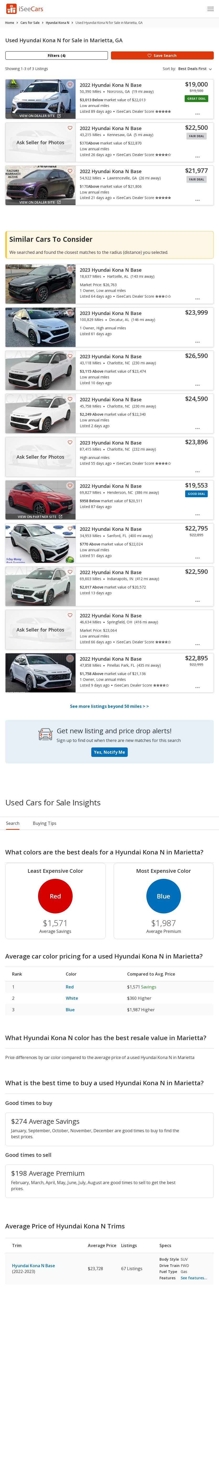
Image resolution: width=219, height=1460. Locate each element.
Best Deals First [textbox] (192, 69)
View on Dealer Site (40, 115)
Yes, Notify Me (109, 752)
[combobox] (196, 69)
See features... (194, 1277)
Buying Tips (103, 823)
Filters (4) (57, 55)
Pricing (39, 823)
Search (12, 823)
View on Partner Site (40, 516)
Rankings (69, 823)
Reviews (136, 823)
